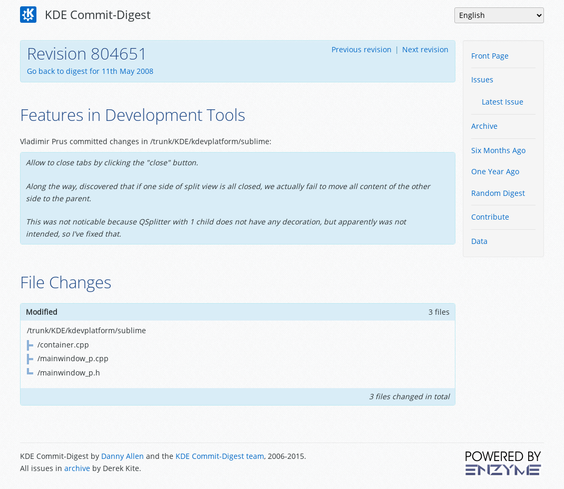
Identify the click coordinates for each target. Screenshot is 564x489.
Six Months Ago (498, 150)
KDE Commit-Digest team (220, 456)
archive (77, 468)
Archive (484, 126)
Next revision (425, 49)
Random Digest (498, 193)
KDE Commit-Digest (85, 14)
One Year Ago (495, 171)
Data (479, 241)
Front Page (490, 56)
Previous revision (362, 49)
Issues (482, 79)
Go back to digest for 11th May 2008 (90, 71)
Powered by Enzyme (504, 463)
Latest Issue (502, 102)
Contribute (490, 217)
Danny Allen (122, 456)
